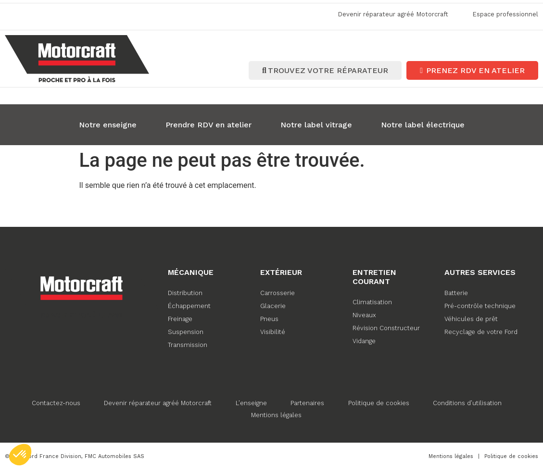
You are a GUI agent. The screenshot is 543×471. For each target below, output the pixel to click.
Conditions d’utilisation (468, 402)
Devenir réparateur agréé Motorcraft (158, 402)
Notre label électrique (423, 123)
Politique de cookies (379, 402)
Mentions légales (276, 414)
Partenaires (308, 402)
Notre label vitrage (316, 123)
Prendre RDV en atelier (208, 123)
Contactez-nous (55, 402)
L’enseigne (251, 402)
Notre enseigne (108, 123)
